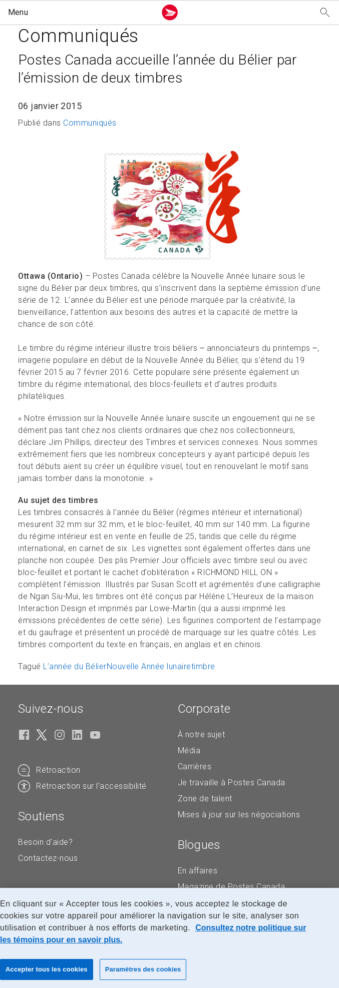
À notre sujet (201, 734)
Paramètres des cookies (143, 969)
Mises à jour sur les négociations (239, 814)
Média (189, 750)
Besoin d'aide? (45, 842)
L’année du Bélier (75, 666)
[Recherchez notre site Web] (325, 13)
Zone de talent (205, 798)
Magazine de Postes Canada (231, 886)
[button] (80, 13)
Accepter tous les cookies (47, 969)
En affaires (198, 870)
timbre (203, 666)
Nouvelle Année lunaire (149, 666)
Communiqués (90, 123)
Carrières (195, 766)
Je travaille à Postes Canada (231, 782)
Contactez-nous (48, 858)
